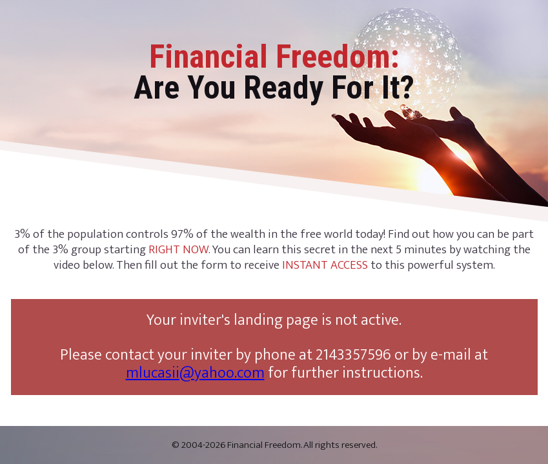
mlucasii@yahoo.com (195, 373)
